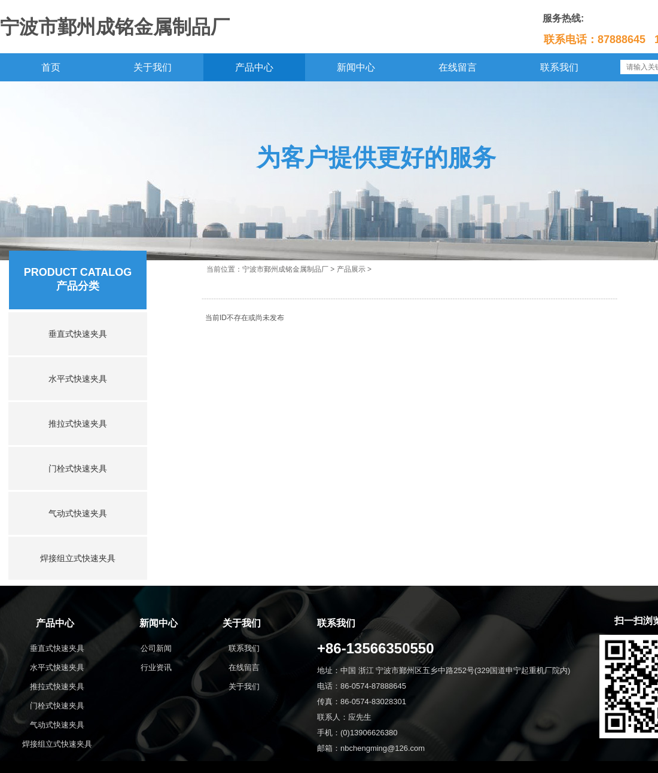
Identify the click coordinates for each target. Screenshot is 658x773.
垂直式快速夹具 (77, 334)
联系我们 (559, 67)
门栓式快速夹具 (77, 468)
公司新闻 (156, 648)
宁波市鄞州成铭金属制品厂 (285, 269)
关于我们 (152, 67)
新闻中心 (356, 67)
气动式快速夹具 (77, 513)
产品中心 (254, 67)
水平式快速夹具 (77, 379)
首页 (50, 67)
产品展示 (351, 269)
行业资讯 (156, 667)
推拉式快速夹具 (77, 423)
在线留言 (457, 67)
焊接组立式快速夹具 (77, 558)
